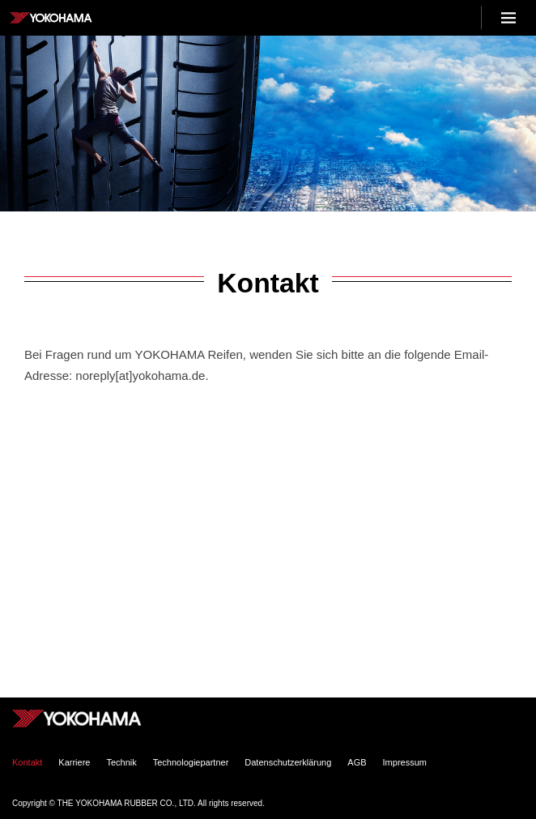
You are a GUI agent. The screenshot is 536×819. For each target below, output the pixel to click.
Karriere (74, 762)
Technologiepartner (191, 762)
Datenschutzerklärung (288, 762)
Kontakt (27, 762)
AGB (356, 762)
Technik (121, 762)
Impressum (405, 762)
